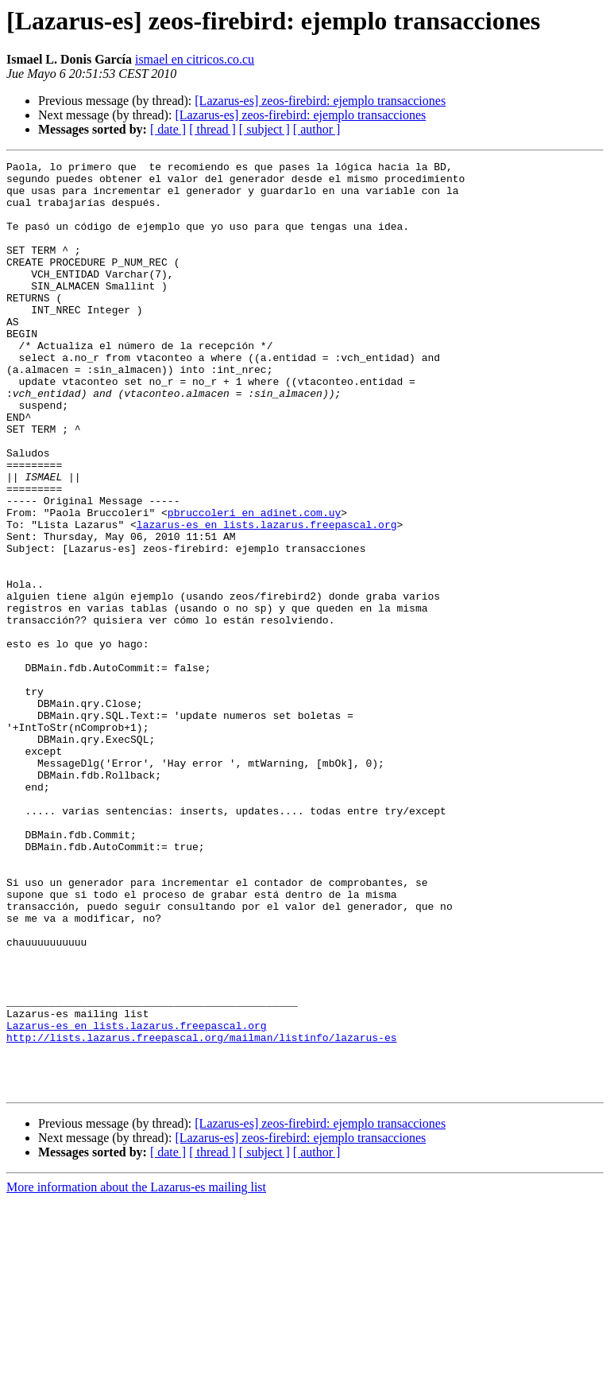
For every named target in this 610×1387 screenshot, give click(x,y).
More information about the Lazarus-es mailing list (136, 1373)
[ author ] (317, 129)
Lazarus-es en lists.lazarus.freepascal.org (136, 1199)
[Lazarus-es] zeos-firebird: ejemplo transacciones (320, 100)
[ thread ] (212, 129)
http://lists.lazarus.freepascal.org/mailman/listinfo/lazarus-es (201, 1213)
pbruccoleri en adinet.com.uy (254, 584)
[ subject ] (264, 129)
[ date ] (168, 129)
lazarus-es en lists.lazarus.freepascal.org (267, 598)
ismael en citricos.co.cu (194, 59)
